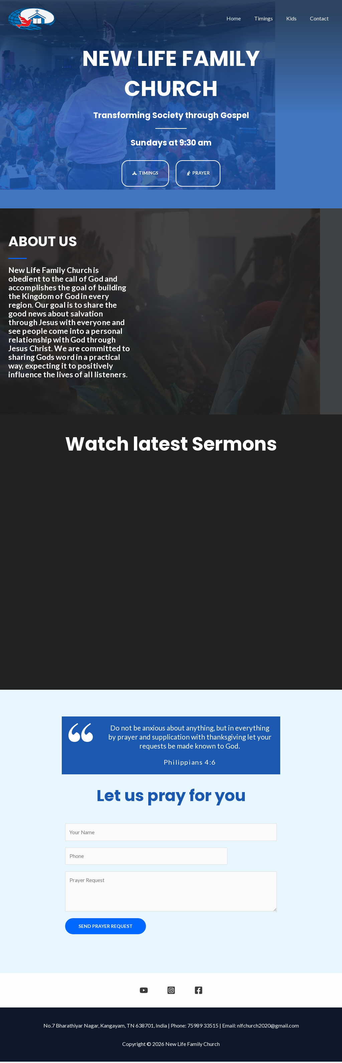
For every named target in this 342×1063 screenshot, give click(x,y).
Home (243, 18)
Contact (320, 18)
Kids (295, 18)
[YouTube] (146, 991)
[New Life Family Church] (32, 17)
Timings (270, 18)
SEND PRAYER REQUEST (105, 927)
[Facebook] (196, 991)
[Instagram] (171, 991)
